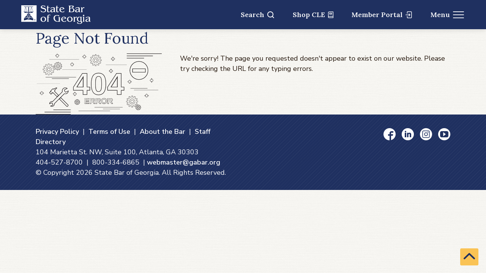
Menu (447, 14)
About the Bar (162, 131)
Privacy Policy (57, 131)
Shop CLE (313, 14)
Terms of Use (109, 131)
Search (257, 14)
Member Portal (382, 14)
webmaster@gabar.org (183, 162)
